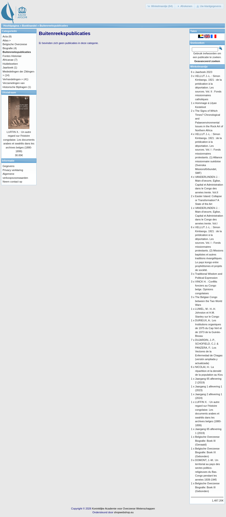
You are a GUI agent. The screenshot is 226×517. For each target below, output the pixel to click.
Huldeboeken (10, 63)
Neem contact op (12, 181)
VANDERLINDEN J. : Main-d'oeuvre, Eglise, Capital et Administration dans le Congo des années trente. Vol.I (209, 216)
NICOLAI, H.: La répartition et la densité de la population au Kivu (209, 371)
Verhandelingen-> (13, 79)
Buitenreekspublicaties (54, 25)
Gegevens (8, 166)
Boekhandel (29, 25)
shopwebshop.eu (123, 512)
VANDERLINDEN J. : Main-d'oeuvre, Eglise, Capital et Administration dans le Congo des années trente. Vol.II (209, 184)
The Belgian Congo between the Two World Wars (208, 301)
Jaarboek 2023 (203, 72)
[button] (160, 6)
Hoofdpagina (11, 25)
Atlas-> (7, 40)
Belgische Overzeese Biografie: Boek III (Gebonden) (207, 487)
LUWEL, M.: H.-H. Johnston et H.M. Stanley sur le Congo (207, 312)
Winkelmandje (199, 66)
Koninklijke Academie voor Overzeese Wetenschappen (123, 508)
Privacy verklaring (13, 170)
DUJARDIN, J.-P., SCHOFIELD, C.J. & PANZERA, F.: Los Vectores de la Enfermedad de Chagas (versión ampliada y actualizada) (208, 351)
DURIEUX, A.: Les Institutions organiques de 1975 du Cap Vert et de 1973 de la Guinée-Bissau (208, 328)
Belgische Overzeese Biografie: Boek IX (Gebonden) (207, 452)
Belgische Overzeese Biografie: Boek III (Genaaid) (207, 440)
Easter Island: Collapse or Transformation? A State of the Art (208, 200)
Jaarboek (8, 67)
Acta (5, 36)
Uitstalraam (9, 92)
